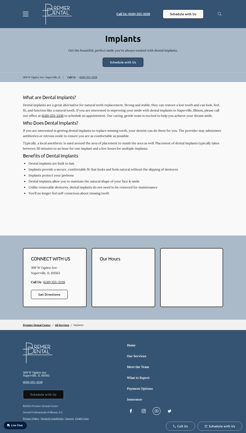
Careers (69, 418)
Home (131, 345)
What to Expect (138, 378)
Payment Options (140, 388)
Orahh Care (82, 418)
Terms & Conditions (52, 418)
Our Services (136, 356)
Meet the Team (138, 367)
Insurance (134, 399)
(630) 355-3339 (88, 77)
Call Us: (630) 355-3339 (133, 14)
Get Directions (49, 294)
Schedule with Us (183, 14)
